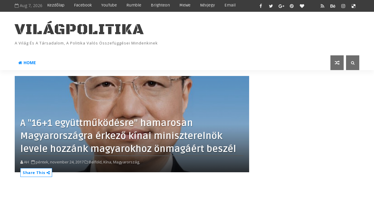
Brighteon (160, 5)
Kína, (107, 162)
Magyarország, (126, 162)
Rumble (133, 5)
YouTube (109, 5)
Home (27, 62)
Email (230, 5)
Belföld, (95, 162)
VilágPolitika (79, 29)
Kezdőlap (55, 5)
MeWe (185, 5)
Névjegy (207, 5)
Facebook (83, 5)
